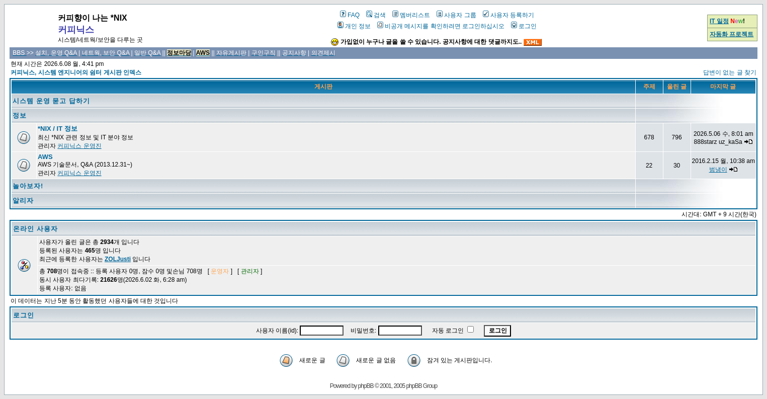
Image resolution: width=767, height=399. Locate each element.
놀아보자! (28, 186)
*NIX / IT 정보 (57, 128)
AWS (45, 157)
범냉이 (718, 169)
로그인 (524, 26)
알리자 (23, 200)
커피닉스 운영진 (79, 145)
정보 (20, 115)
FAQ (350, 15)
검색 (376, 15)
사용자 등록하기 (508, 15)
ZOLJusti (118, 259)
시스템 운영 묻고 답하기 (51, 101)
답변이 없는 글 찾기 (729, 72)
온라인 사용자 (35, 228)
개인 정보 (354, 26)
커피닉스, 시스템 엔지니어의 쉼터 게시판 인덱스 (76, 72)
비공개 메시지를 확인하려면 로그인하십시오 (440, 26)
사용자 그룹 (456, 15)
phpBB (366, 385)
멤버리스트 (411, 15)
